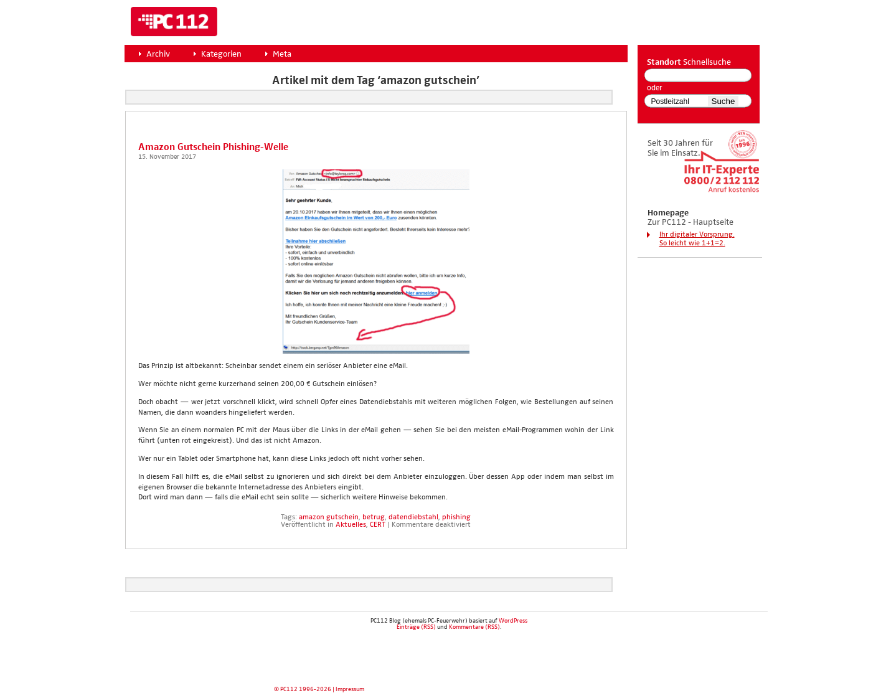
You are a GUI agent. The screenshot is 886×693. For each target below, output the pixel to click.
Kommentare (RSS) (474, 627)
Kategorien (221, 54)
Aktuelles (351, 525)
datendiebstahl (413, 517)
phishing (456, 517)
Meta (282, 54)
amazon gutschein (329, 517)
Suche (723, 101)
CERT (377, 525)
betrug (373, 517)
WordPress (513, 621)
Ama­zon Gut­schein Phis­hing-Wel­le (213, 147)
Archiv (158, 54)
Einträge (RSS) (416, 627)
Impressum (350, 689)
